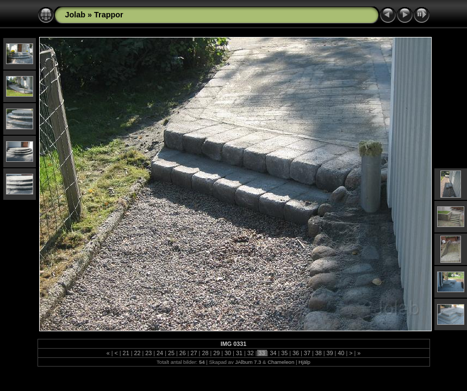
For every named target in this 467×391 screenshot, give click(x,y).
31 (239, 353)
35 (284, 353)
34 (273, 353)
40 (341, 353)
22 (137, 353)
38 (318, 353)
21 (126, 353)
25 (171, 353)
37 (307, 353)
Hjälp (304, 362)
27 (194, 353)
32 (251, 353)
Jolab (75, 14)
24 (160, 353)
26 (183, 353)
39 (330, 353)
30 (228, 353)
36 (296, 353)
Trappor (108, 14)
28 (205, 353)
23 (148, 353)
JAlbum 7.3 (248, 362)
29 (216, 353)
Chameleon (280, 362)
